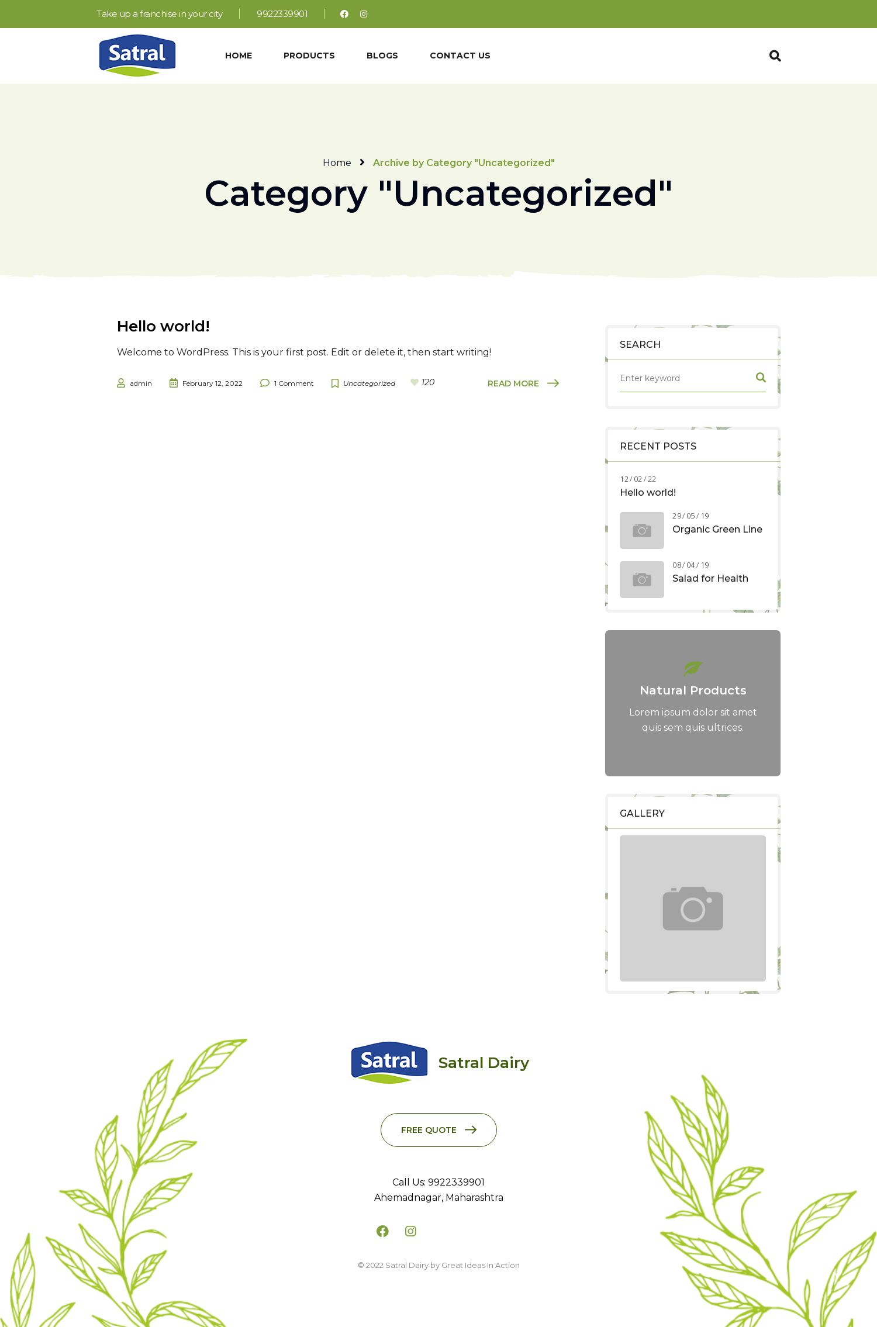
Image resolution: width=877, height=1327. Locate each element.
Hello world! (648, 492)
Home (337, 162)
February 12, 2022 (212, 383)
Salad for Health (710, 578)
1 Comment (294, 383)
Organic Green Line (717, 529)
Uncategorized (369, 383)
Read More (513, 383)
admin (141, 383)
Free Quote (429, 1130)
